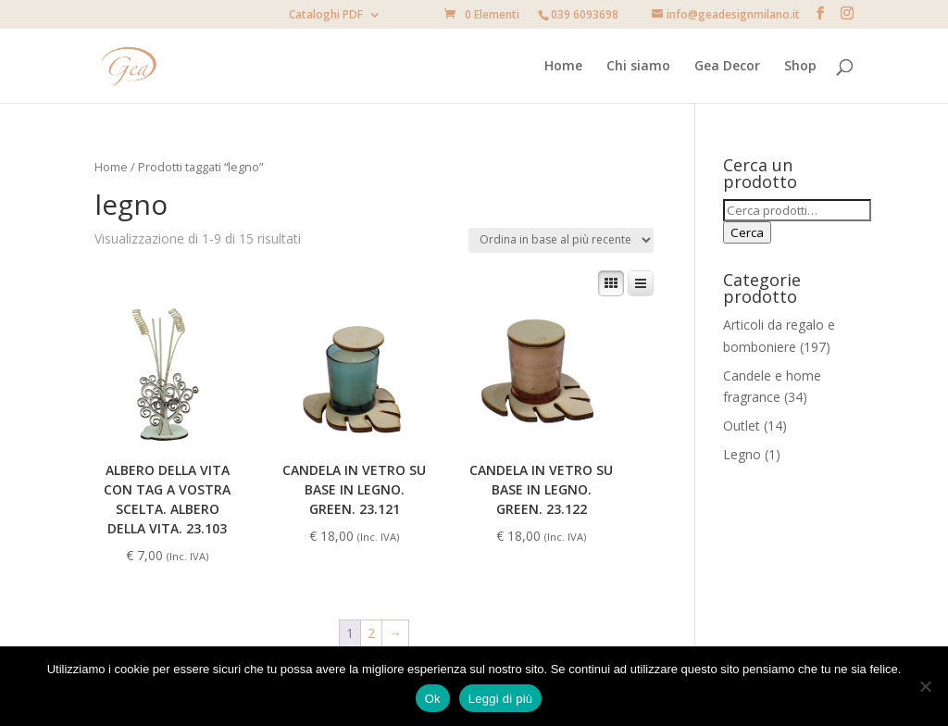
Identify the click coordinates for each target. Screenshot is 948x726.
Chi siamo (638, 66)
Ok (433, 699)
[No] (925, 686)
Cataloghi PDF (326, 15)
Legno (742, 454)
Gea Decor (727, 66)
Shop (800, 66)
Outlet (741, 425)
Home (563, 66)
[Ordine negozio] (561, 240)
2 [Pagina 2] (371, 633)
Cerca (747, 232)
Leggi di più (500, 699)
